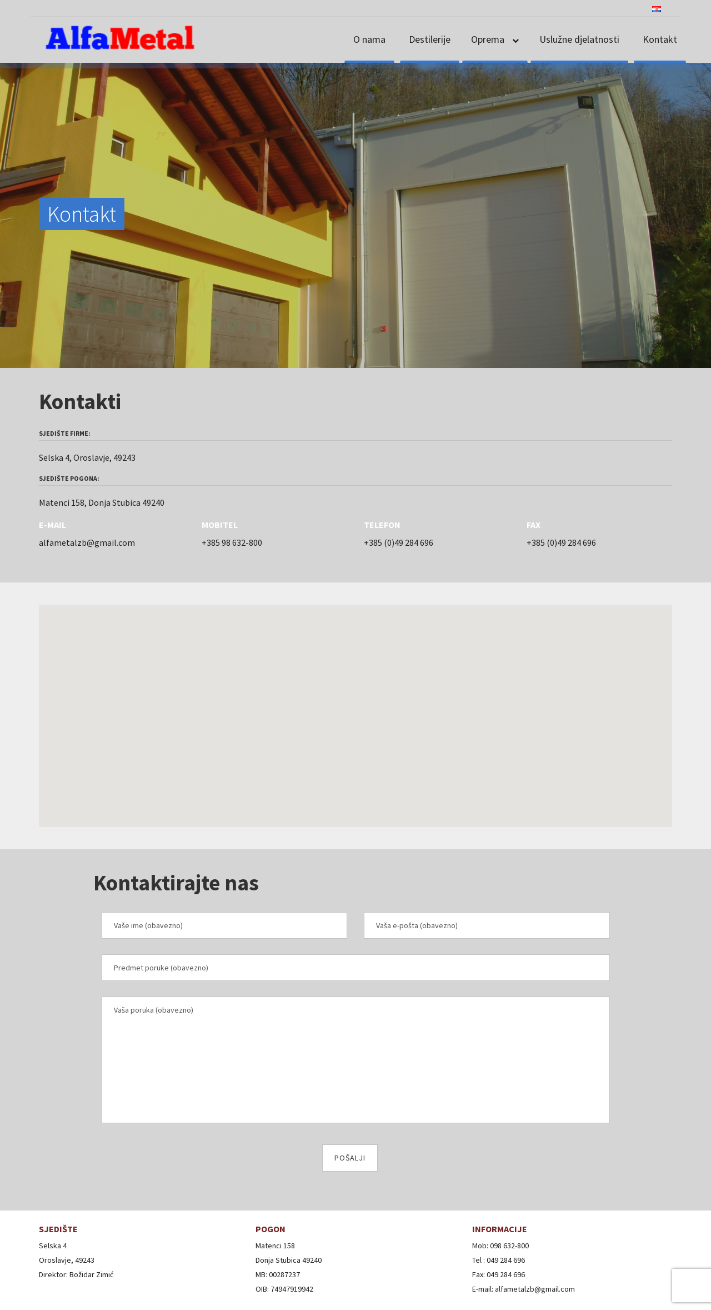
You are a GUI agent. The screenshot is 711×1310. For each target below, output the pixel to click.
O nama (369, 39)
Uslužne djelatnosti (579, 39)
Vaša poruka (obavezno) (356, 1060)
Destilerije (429, 39)
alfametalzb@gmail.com (87, 542)
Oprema (489, 39)
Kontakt (660, 39)
